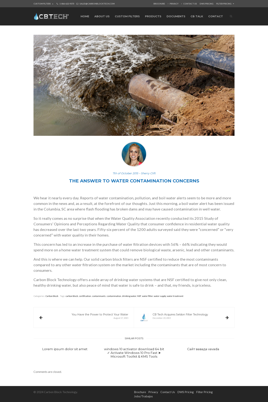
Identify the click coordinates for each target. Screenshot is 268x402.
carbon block (72, 296)
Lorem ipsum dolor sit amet (64, 349)
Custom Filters (43, 3)
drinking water (129, 296)
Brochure (159, 3)
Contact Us (189, 3)
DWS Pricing (206, 3)
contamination (114, 296)
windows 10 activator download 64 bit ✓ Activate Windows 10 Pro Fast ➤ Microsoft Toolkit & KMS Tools (134, 353)
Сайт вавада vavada (203, 349)
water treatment (175, 296)
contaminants (99, 296)
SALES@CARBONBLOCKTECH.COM (97, 3)
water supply (160, 296)
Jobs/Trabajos (143, 396)
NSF (139, 296)
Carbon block (51, 296)
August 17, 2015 (83, 316)
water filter (147, 296)
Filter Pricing (225, 3)
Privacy (173, 3)
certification (85, 296)
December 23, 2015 (184, 317)
